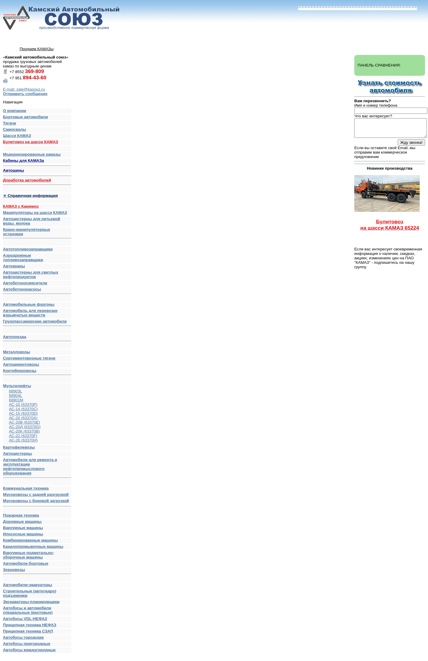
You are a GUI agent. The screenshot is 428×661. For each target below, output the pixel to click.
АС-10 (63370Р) (23, 404)
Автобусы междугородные (29, 650)
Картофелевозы (19, 447)
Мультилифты (17, 386)
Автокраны (14, 266)
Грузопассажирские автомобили (37, 322)
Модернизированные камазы (32, 154)
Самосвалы (14, 129)
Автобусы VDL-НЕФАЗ (25, 618)
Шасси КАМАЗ (17, 135)
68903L (15, 391)
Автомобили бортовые (25, 563)
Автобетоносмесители (25, 283)
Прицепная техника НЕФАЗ (29, 625)
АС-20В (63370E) (24, 422)
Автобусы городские (23, 637)
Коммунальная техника (26, 488)
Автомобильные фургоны (28, 304)
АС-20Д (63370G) (25, 427)
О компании (14, 110)
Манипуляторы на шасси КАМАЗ (35, 212)
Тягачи (9, 123)
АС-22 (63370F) (23, 435)
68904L (15, 395)
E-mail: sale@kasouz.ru (24, 89)
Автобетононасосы (37, 290)
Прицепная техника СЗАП (28, 631)
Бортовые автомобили (25, 117)
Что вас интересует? (373, 116)
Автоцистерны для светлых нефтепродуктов (30, 274)
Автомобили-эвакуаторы (27, 585)
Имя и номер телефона (375, 105)
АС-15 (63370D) (23, 413)
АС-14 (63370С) (23, 409)
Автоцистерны (17, 453)
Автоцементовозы (21, 364)
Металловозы (16, 352)
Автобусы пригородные (26, 643)
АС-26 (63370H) (23, 440)
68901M (16, 400)
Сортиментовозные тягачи (29, 358)
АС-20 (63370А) (23, 418)
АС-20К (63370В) (24, 431)
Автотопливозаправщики (28, 249)
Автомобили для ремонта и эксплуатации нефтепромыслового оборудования (37, 468)
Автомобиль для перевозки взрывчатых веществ (30, 312)
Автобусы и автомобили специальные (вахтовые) (28, 610)
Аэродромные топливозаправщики (23, 257)
